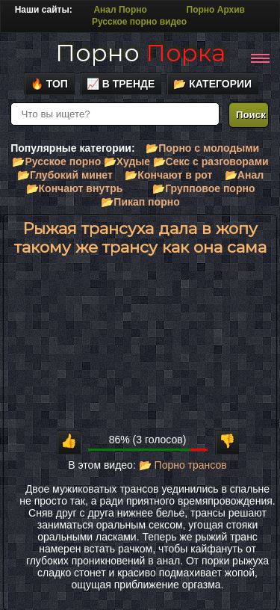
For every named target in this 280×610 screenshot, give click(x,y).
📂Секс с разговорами (211, 161)
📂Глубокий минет (65, 175)
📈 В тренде (121, 84)
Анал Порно (119, 9)
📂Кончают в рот (168, 175)
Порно (140, 52)
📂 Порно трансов (183, 465)
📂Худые (127, 161)
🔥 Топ (49, 84)
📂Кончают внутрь (74, 188)
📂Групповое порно (203, 188)
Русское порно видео (139, 21)
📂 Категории (212, 84)
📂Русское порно (56, 161)
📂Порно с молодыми (202, 148)
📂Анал (244, 175)
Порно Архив (216, 9)
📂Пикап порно (140, 202)
